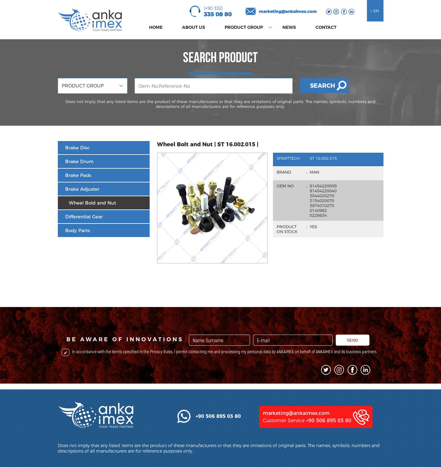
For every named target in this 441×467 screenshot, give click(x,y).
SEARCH (322, 85)
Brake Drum (79, 161)
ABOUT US (193, 27)
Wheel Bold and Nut (92, 203)
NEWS (289, 27)
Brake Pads (78, 175)
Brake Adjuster (82, 189)
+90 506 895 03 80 (328, 446)
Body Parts (77, 230)
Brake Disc (77, 148)
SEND (352, 359)
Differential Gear (84, 217)
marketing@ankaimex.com (288, 11)
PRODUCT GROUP (244, 27)
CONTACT (326, 27)
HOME (156, 27)
